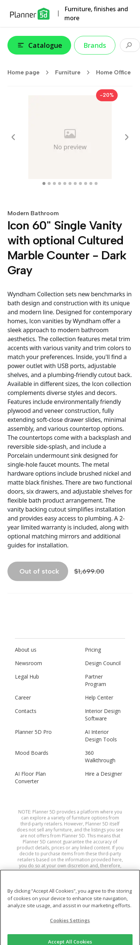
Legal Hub (27, 676)
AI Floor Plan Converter (30, 777)
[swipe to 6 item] (75, 183)
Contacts (25, 710)
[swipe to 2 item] (54, 183)
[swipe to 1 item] (49, 183)
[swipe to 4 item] (64, 183)
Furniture (75, 72)
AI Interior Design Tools (101, 735)
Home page (30, 72)
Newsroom (28, 663)
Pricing (93, 649)
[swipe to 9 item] (90, 183)
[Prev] (13, 137)
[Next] (127, 137)
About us (25, 649)
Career (23, 697)
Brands (94, 45)
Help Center (99, 697)
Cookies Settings (70, 924)
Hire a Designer (103, 773)
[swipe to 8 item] (85, 183)
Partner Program (95, 680)
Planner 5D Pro (33, 731)
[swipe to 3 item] (59, 183)
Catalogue (39, 45)
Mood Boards (31, 752)
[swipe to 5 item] (70, 183)
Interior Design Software (103, 714)
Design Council (103, 663)
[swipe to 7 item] (80, 183)
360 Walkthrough (100, 756)
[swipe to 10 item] (96, 183)
